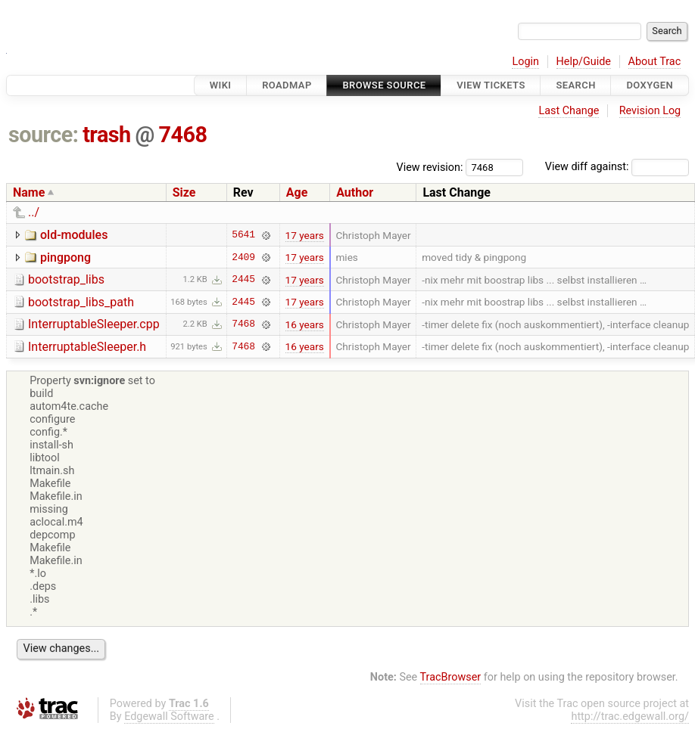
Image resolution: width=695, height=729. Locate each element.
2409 (243, 257)
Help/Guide (583, 61)
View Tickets (491, 85)
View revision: (430, 166)
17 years (304, 235)
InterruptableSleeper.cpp (94, 324)
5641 (243, 235)
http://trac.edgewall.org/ (630, 716)
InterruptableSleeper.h (87, 347)
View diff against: (617, 166)
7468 (183, 134)
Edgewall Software (169, 716)
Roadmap (287, 85)
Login (525, 61)
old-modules (74, 235)
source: (43, 134)
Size (184, 192)
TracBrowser (451, 677)
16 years (304, 324)
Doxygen (649, 85)
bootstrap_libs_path (81, 302)
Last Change (568, 110)
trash (107, 134)
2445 (243, 280)
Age (297, 192)
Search (575, 85)
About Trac (654, 61)
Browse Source (383, 85)
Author (354, 192)
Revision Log (650, 110)
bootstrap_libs (66, 279)
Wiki (221, 85)
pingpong (65, 257)
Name (29, 192)
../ (33, 212)
